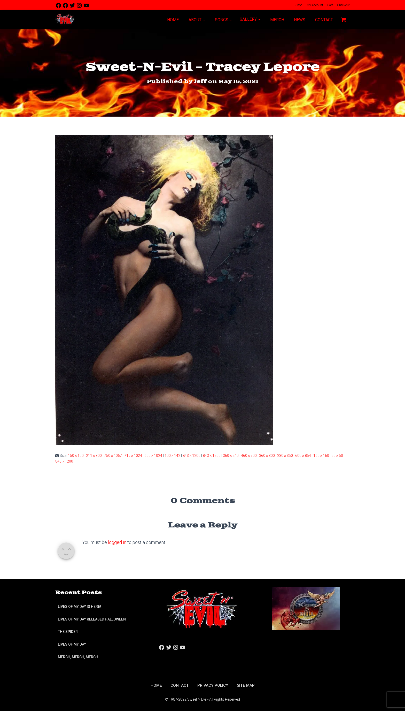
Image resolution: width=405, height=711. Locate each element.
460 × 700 (249, 455)
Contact (323, 19)
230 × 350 (285, 455)
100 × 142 (172, 455)
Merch (276, 19)
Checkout (343, 5)
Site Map (246, 685)
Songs (223, 19)
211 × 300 (94, 455)
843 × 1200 (191, 455)
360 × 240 (231, 455)
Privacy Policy (213, 685)
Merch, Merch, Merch (78, 657)
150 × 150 (76, 455)
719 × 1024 (133, 455)
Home (172, 19)
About (196, 19)
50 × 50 (337, 455)
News (299, 19)
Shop (298, 5)
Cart (329, 5)
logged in (117, 542)
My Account (314, 5)
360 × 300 (267, 455)
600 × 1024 (153, 455)
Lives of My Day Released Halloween (92, 619)
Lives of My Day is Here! (79, 606)
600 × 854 (303, 455)
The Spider (68, 632)
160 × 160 (321, 455)
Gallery (250, 19)
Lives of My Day (72, 644)
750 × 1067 (113, 455)
